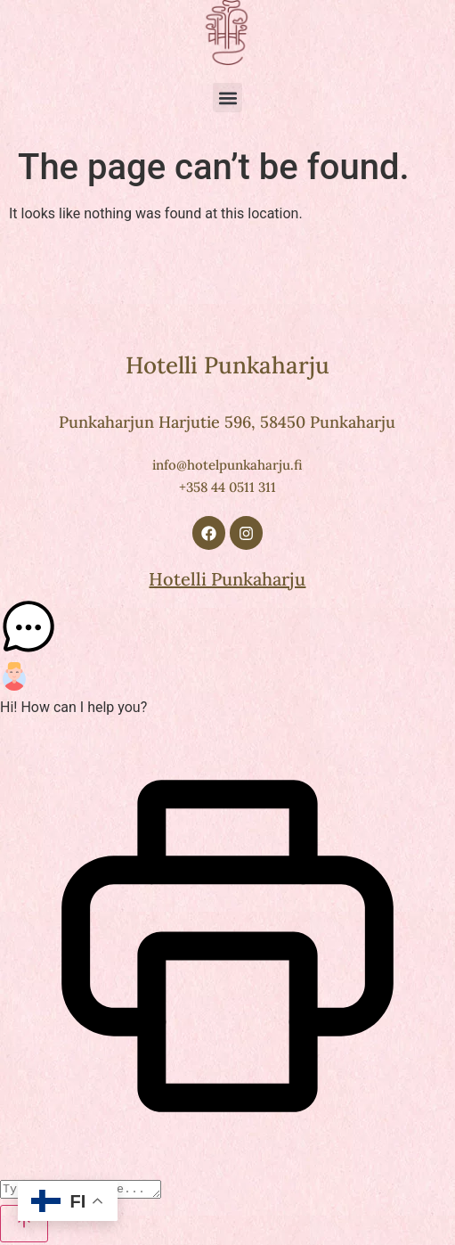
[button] (227, 97)
